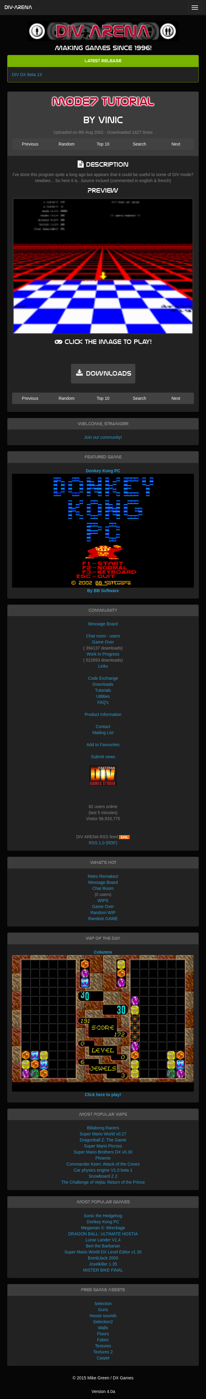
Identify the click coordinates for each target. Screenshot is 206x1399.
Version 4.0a (103, 1391)
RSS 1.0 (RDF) (103, 842)
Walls (103, 1327)
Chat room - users (103, 636)
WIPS (103, 900)
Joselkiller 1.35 (103, 1264)
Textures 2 (103, 1351)
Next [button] (176, 144)
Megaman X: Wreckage (103, 1227)
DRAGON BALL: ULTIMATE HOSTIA (103, 1233)
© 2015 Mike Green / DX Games (103, 1377)
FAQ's (103, 702)
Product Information (103, 714)
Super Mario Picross (103, 1146)
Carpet (103, 1358)
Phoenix (103, 1158)
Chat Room (103, 888)
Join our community (102, 437)
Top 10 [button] (103, 144)
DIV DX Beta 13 (27, 74)
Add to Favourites (103, 744)
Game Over (103, 642)
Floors (103, 1333)
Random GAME (103, 918)
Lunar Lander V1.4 (103, 1239)
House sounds (103, 1315)
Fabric (103, 1339)
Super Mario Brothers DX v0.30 (103, 1152)
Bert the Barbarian (103, 1245)
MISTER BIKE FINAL (103, 1270)
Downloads (102, 684)
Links (103, 666)
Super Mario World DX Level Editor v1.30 (103, 1252)
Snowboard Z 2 (103, 1176)
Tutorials (103, 690)
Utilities (103, 696)
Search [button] (139, 144)
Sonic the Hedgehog (103, 1215)
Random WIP (102, 912)
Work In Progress (103, 654)
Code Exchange (103, 678)
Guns (103, 1309)
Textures (103, 1345)
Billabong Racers (103, 1127)
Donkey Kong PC (103, 1221)
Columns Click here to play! (103, 1023)
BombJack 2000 (103, 1258)
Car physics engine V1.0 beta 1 (103, 1170)
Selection (103, 1303)
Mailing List (103, 732)
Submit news (103, 756)
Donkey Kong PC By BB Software (103, 530)
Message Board (103, 623)
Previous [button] (30, 144)
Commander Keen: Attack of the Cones (103, 1164)
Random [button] (67, 144)
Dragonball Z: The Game (103, 1139)
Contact (103, 726)
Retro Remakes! (103, 876)
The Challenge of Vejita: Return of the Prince (103, 1182)
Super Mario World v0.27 (103, 1133)
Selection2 (103, 1321)
